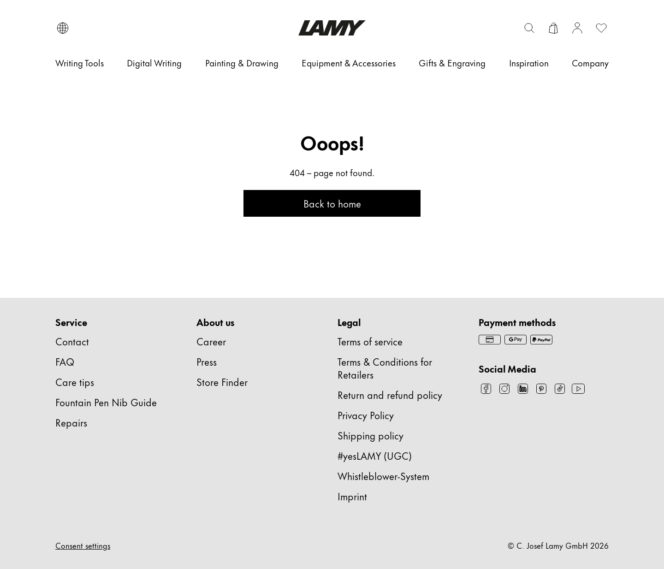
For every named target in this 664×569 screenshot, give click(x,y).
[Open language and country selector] (62, 28)
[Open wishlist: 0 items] (601, 28)
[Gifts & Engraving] (452, 62)
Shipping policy (370, 435)
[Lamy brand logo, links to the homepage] (331, 28)
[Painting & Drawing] (242, 62)
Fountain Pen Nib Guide (106, 401)
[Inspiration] (529, 62)
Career (211, 341)
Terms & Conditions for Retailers (385, 368)
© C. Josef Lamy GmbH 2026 (558, 545)
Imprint (352, 496)
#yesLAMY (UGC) (375, 455)
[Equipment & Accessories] (349, 62)
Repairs (71, 422)
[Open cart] (553, 28)
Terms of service (370, 341)
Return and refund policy (390, 394)
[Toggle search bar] (529, 28)
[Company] (590, 62)
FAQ (64, 361)
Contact (72, 341)
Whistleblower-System (383, 475)
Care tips (74, 381)
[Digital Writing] (154, 62)
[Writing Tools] (79, 62)
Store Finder (222, 381)
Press (206, 361)
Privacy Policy (366, 414)
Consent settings (82, 545)
